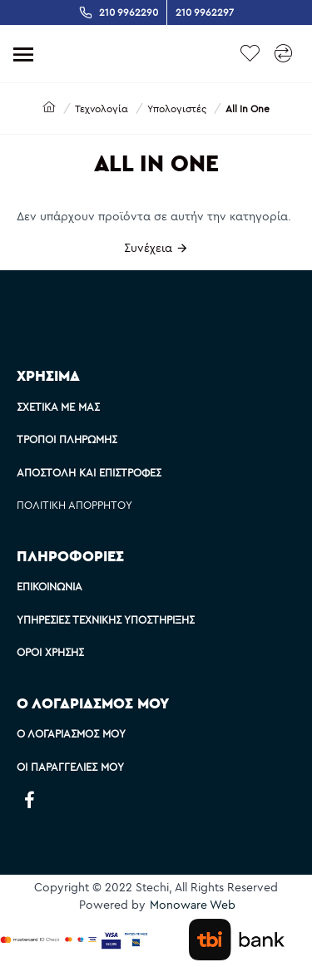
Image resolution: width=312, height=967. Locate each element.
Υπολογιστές (176, 108)
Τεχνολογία (101, 108)
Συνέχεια (148, 248)
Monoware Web (192, 904)
